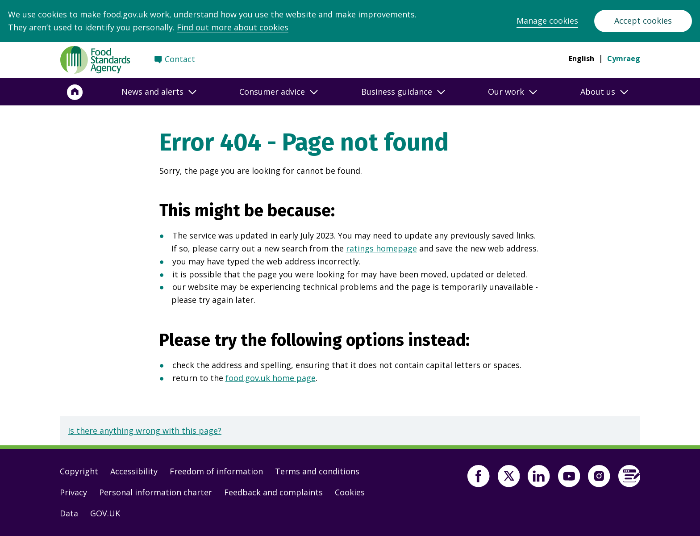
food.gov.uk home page (270, 378)
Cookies (350, 492)
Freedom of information (216, 471)
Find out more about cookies (232, 27)
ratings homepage (381, 248)
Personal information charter (155, 492)
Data (69, 513)
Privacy (73, 492)
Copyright (79, 471)
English (581, 58)
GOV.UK (105, 513)
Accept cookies (643, 20)
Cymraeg (623, 58)
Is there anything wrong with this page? (144, 430)
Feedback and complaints (273, 492)
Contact (180, 59)
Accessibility (134, 471)
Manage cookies (547, 20)
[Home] (75, 92)
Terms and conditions (317, 471)
